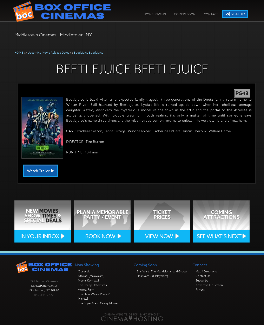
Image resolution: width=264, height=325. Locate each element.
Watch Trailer (40, 171)
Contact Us (203, 276)
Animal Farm (86, 289)
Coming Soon (185, 14)
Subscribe (202, 280)
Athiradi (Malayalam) (91, 276)
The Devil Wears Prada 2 (94, 294)
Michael (83, 298)
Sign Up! (235, 14)
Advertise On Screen (209, 285)
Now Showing (155, 14)
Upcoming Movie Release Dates (48, 52)
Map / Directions (206, 271)
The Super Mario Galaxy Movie (98, 303)
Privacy (200, 289)
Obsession (85, 271)
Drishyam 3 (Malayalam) (152, 276)
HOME (18, 52)
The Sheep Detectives (92, 285)
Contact (211, 14)
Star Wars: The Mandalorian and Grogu (162, 271)
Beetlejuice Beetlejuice (88, 52)
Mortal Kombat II (88, 280)
